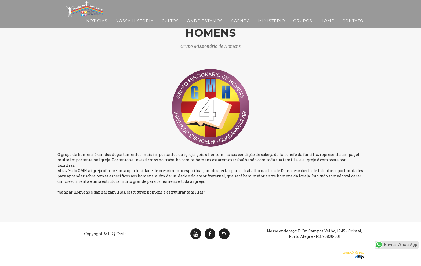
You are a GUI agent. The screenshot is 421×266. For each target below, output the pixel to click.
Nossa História (134, 26)
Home (327, 26)
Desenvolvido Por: (353, 255)
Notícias (96, 26)
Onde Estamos (205, 26)
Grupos (302, 26)
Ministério (271, 26)
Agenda (240, 26)
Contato (353, 26)
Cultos (170, 26)
